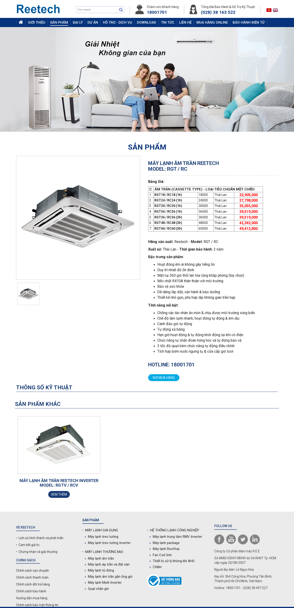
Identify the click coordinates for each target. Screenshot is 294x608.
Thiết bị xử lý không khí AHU (172, 561)
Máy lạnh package (164, 543)
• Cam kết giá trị (27, 588)
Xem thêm (59, 494)
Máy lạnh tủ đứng (99, 570)
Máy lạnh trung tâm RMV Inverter (175, 537)
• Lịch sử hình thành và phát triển (39, 581)
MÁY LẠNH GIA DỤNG (100, 530)
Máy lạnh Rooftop (164, 549)
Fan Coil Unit (160, 555)
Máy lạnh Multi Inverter (103, 582)
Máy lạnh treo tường (101, 537)
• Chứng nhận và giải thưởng (36, 595)
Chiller (155, 567)
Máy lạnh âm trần (99, 558)
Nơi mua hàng (164, 377)
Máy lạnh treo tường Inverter (108, 543)
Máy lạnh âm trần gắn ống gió (109, 577)
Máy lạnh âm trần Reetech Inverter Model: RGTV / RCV (59, 483)
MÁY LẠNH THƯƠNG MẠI (102, 552)
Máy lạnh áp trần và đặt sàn (107, 564)
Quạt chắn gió (97, 589)
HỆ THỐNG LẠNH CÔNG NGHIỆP (173, 530)
